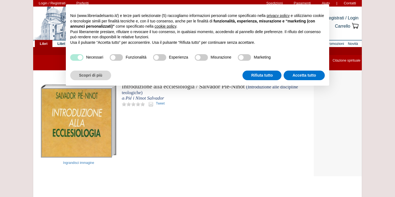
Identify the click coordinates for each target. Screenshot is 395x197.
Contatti (350, 3)
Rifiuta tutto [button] (262, 75)
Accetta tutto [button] (304, 75)
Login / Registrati (52, 3)
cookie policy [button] (165, 26)
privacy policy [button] (278, 15)
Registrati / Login (342, 18)
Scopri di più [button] (90, 75)
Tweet (160, 103)
